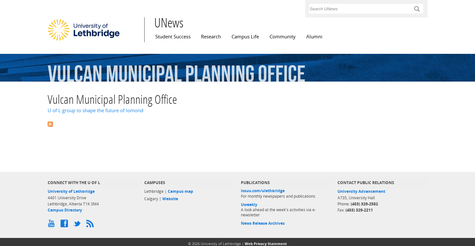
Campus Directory (65, 210)
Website (170, 198)
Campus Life (245, 36)
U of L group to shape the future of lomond (95, 110)
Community (283, 36)
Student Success (173, 36)
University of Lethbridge (71, 191)
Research (211, 36)
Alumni (314, 36)
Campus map (180, 191)
